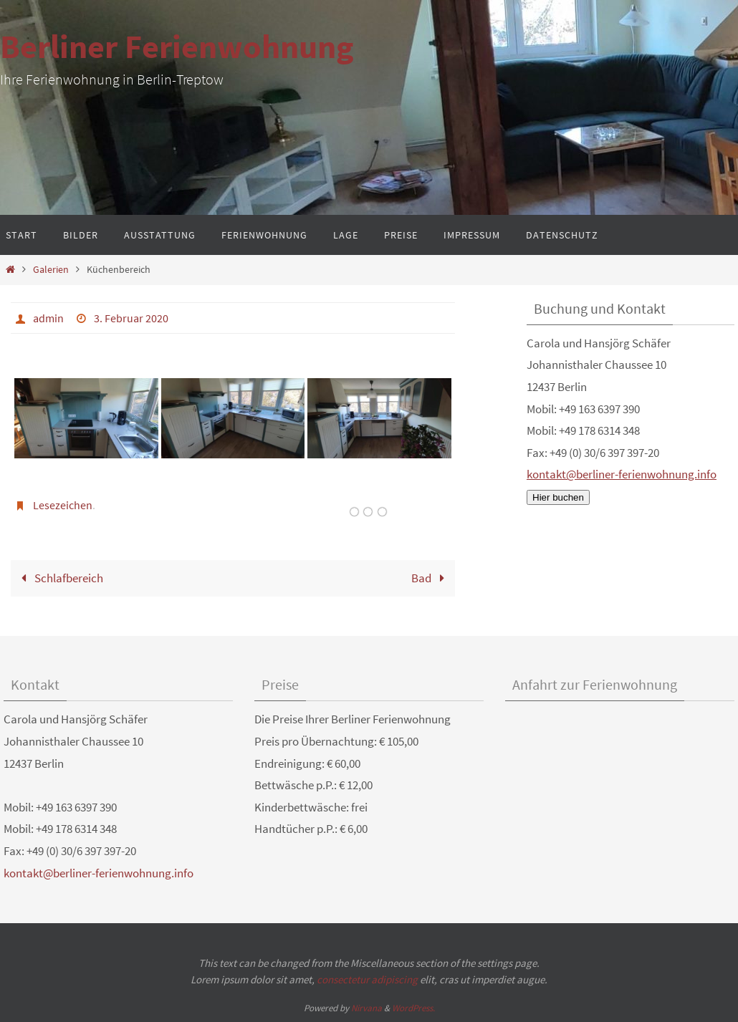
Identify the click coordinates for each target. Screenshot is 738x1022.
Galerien (51, 270)
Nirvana (366, 1008)
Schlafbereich (59, 578)
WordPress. (413, 1008)
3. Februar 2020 (131, 318)
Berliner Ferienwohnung (177, 46)
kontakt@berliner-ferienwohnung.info (622, 474)
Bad (431, 578)
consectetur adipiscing (367, 979)
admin (48, 318)
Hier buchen (558, 497)
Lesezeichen (62, 505)
